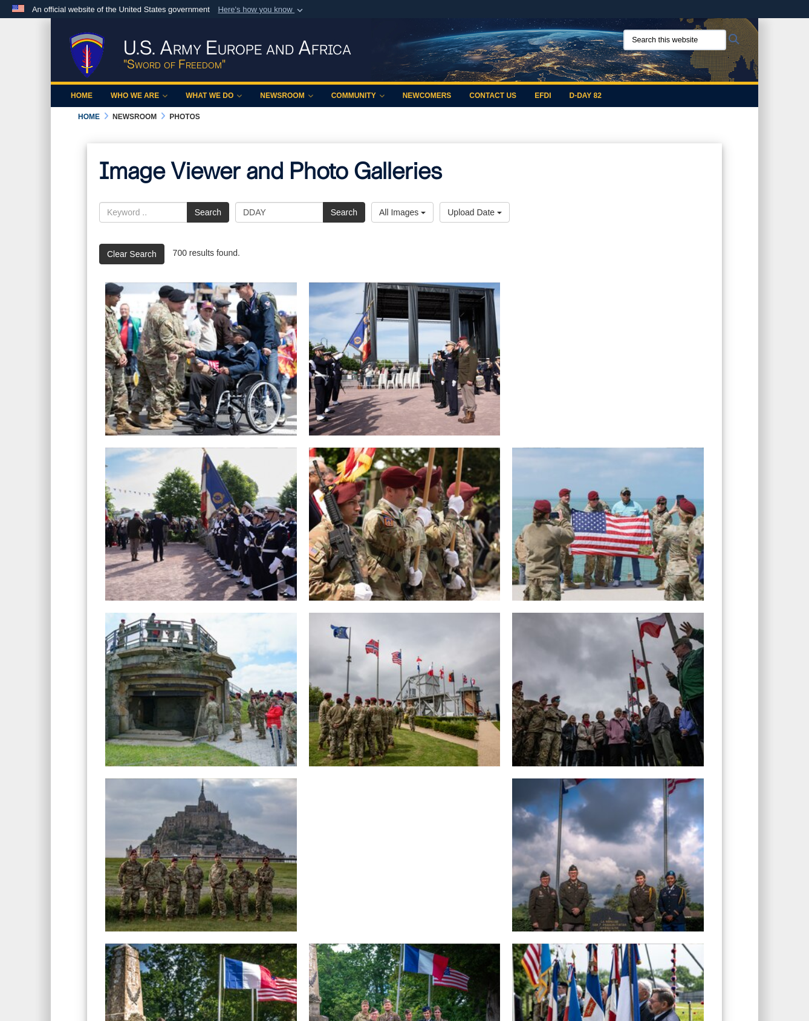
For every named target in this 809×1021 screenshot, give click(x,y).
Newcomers (427, 95)
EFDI (542, 95)
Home (82, 95)
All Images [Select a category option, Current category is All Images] (402, 212)
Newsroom (286, 95)
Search (208, 212)
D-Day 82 (585, 95)
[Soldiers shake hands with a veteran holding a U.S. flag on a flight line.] (201, 358)
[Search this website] (674, 40)
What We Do (214, 95)
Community (358, 95)
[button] (261, 10)
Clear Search (132, 254)
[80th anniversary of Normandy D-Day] (405, 358)
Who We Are (139, 95)
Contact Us (492, 95)
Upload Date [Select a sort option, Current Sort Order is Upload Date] (474, 212)
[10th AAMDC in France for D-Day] (405, 854)
